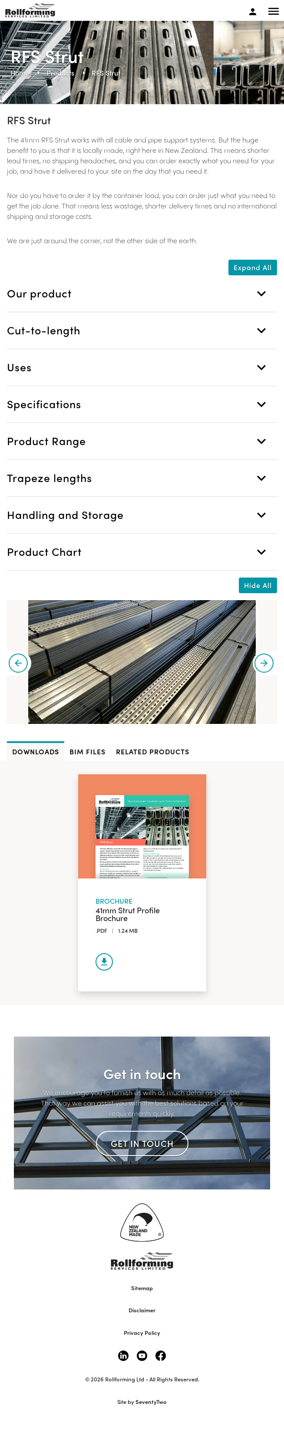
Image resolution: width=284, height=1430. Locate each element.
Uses (138, 367)
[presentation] (19, 663)
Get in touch (142, 1143)
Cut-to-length (138, 330)
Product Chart (138, 552)
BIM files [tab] (87, 751)
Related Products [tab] (152, 751)
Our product (138, 293)
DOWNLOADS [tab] (35, 751)
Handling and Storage (138, 515)
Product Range (138, 441)
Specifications (138, 404)
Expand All (253, 267)
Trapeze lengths (138, 478)
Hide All (258, 585)
